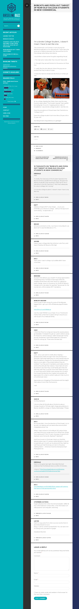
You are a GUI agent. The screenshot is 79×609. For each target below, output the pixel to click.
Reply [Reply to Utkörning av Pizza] (37, 515)
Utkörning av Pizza (41, 502)
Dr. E (35, 258)
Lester (36, 521)
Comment (37, 556)
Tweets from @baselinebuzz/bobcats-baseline (9, 66)
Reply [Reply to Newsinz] (37, 295)
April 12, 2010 (39, 146)
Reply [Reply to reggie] (37, 235)
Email (36, 579)
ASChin (36, 241)
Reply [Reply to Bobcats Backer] (37, 324)
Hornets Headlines (11, 72)
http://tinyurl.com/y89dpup (42, 309)
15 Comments (39, 150)
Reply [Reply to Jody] (37, 347)
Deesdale (38, 148)
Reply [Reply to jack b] (37, 416)
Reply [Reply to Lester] (37, 540)
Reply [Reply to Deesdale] (37, 199)
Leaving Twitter (8, 36)
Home (5, 107)
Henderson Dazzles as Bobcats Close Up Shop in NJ (61, 158)
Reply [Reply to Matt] (37, 218)
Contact (6, 110)
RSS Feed (6, 116)
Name (36, 573)
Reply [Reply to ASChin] (37, 253)
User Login (6, 113)
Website (36, 586)
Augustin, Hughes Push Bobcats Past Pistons (41, 158)
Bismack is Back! (8, 39)
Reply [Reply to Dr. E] (37, 270)
